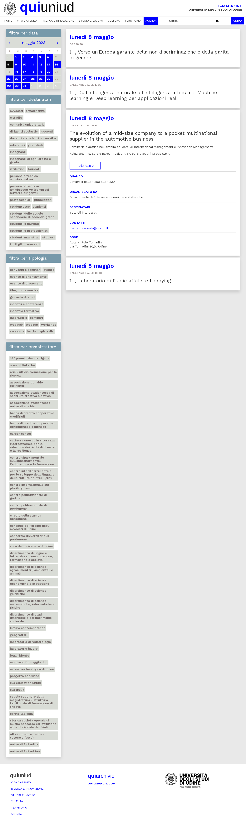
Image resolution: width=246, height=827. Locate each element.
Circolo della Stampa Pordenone (25, 517)
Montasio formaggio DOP (28, 662)
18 (32, 71)
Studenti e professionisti (29, 230)
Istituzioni (17, 169)
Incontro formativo (24, 311)
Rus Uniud (17, 690)
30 (17, 86)
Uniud (237, 20)
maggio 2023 (33, 42)
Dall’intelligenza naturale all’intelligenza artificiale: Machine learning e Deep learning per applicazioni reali (143, 95)
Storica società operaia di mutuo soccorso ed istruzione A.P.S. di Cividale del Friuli (33, 724)
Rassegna (17, 331)
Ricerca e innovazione (58, 20)
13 (48, 64)
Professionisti (20, 200)
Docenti (47, 131)
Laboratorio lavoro (24, 648)
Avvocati (16, 111)
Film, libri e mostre (24, 290)
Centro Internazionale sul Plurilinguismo (29, 486)
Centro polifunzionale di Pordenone (28, 506)
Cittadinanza (35, 111)
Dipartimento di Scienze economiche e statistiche (29, 581)
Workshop (48, 324)
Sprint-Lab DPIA (21, 713)
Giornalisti (35, 145)
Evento (48, 270)
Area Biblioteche (22, 365)
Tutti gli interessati (25, 244)
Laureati (34, 169)
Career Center (20, 433)
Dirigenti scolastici (24, 131)
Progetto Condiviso (24, 676)
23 (16, 79)
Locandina (85, 166)
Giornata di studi (22, 297)
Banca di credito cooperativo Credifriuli (32, 414)
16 (16, 71)
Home (8, 20)
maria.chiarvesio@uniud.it (89, 228)
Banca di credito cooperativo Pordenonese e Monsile (32, 425)
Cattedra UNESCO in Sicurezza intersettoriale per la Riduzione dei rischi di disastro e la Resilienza (33, 445)
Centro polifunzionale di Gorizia (28, 496)
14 (56, 64)
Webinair (16, 324)
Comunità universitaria (27, 124)
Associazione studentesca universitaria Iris (30, 404)
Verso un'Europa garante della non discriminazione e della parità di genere (149, 54)
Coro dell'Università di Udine (31, 546)
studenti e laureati (24, 224)
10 (24, 64)
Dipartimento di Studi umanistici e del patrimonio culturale (31, 618)
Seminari (36, 318)
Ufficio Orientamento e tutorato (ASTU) (27, 735)
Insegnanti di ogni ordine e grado (30, 160)
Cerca (173, 21)
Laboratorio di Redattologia (30, 642)
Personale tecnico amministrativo (24, 177)
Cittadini (16, 117)
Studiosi (48, 237)
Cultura (114, 20)
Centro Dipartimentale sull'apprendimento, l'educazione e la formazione (32, 461)
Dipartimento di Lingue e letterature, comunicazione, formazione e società (31, 556)
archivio (101, 776)
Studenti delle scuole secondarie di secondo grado (32, 215)
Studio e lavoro (91, 20)
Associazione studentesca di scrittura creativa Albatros (32, 394)
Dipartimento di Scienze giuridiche (28, 592)
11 (32, 64)
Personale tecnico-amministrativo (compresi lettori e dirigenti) (29, 189)
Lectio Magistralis (40, 331)
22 (9, 79)
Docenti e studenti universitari (33, 138)
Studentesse (20, 206)
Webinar (32, 324)
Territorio (133, 20)
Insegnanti (18, 152)
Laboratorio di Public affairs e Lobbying (120, 280)
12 (40, 64)
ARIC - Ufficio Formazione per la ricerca (33, 373)
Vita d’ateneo (27, 20)
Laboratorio (18, 318)
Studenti (39, 206)
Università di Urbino (25, 751)
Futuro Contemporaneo (27, 628)
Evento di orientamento (28, 276)
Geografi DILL (19, 635)
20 (49, 71)
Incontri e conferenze (26, 304)
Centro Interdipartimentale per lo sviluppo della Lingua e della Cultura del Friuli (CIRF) (32, 474)
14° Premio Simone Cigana (29, 358)
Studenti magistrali (24, 237)
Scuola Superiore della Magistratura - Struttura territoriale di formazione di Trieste (31, 702)
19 (40, 71)
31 (24, 86)
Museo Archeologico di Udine (32, 669)
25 (33, 79)
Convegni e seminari (25, 270)
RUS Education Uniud (25, 683)
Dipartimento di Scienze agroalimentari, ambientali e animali (31, 570)
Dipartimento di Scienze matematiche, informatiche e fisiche (32, 604)
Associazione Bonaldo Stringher (26, 384)
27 (49, 79)
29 (9, 86)
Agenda (150, 20)
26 (41, 79)
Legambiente (19, 655)
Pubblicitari (43, 200)
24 (25, 79)
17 (24, 71)
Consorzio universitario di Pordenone (29, 537)
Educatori (17, 145)
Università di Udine (24, 744)
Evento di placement (26, 283)
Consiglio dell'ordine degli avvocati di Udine (29, 527)
